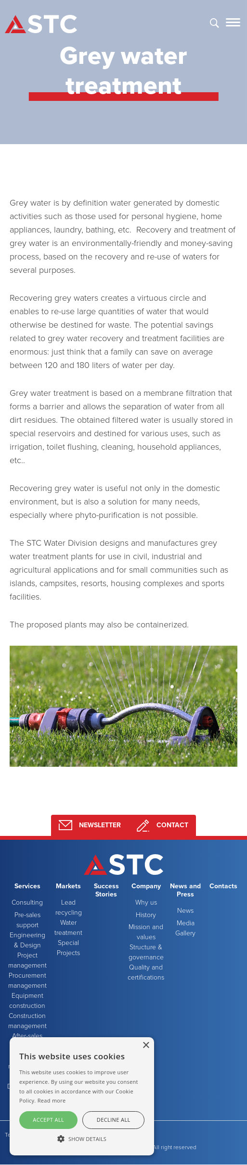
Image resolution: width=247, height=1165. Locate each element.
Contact (162, 825)
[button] (81, 1138)
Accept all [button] (48, 1119)
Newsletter (90, 825)
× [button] (145, 1045)
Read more (52, 1100)
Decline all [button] (113, 1119)
